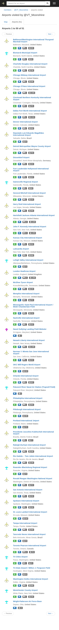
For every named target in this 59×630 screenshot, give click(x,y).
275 (31, 199)
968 (31, 210)
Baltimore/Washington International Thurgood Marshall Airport (33, 41)
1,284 (32, 233)
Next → (50, 34)
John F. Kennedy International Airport (29, 227)
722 (31, 313)
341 (31, 300)
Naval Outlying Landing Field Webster (29, 329)
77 (31, 440)
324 (31, 164)
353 (31, 244)
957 (31, 382)
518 (25, 518)
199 (31, 462)
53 (25, 141)
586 (31, 81)
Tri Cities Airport (20, 557)
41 (31, 563)
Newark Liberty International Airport (29, 340)
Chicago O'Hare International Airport (29, 86)
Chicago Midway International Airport (29, 75)
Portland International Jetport (26, 421)
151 (25, 427)
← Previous (8, 34)
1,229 (32, 222)
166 (31, 596)
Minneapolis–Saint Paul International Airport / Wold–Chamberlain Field (33, 306)
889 (31, 585)
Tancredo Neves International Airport (29, 534)
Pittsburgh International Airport (27, 409)
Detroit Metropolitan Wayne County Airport (32, 146)
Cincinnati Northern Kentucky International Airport (32, 98)
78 (25, 474)
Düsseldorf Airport (21, 157)
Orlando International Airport (25, 376)
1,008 (31, 347)
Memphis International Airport (26, 294)
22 (25, 277)
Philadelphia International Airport (27, 398)
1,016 (31, 117)
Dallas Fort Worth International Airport (30, 111)
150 (31, 507)
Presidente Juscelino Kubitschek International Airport (33, 433)
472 (31, 324)
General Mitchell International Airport (29, 193)
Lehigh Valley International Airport (28, 260)
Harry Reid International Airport (27, 204)
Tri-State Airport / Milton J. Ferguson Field (31, 568)
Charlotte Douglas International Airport (30, 64)
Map (5, 22)
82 (31, 188)
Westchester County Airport (25, 590)
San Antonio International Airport (27, 490)
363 (31, 360)
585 (31, 48)
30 (25, 574)
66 (31, 59)
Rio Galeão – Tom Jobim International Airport (33, 456)
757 (31, 485)
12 (25, 222)
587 (31, 177)
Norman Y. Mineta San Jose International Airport (31, 352)
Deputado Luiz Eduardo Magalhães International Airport (28, 134)
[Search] (47, 3)
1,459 (32, 277)
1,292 (31, 93)
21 (25, 233)
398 (31, 451)
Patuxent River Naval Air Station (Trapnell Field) (34, 387)
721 (32, 552)
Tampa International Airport (25, 523)
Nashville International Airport (26, 318)
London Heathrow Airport (24, 271)
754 (31, 153)
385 (25, 416)
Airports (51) (17, 22)
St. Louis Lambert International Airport (30, 512)
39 (25, 541)
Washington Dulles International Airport (30, 579)
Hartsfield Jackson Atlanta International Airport (34, 215)
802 (31, 405)
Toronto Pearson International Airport (29, 545)
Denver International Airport (25, 122)
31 (25, 552)
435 (31, 106)
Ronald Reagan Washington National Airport (32, 478)
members (7, 10)
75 (25, 266)
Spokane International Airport (26, 501)
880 (31, 255)
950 (31, 128)
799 (31, 70)
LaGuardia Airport (21, 249)
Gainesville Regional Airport (25, 182)
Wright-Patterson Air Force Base (27, 601)
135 (31, 289)
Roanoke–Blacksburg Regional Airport (30, 467)
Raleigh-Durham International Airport (29, 445)
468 (31, 529)
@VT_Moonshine (21, 10)
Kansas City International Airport (27, 238)
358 (31, 496)
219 (25, 371)
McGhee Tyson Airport (23, 282)
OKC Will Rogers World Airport (26, 365)
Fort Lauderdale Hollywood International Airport (31, 170)
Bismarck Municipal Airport (25, 53)
